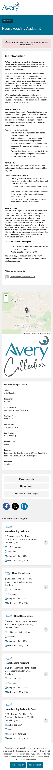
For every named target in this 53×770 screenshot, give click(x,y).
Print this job (26, 486)
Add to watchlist (26, 479)
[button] (26, 310)
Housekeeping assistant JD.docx (22, 277)
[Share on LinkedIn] (24, 506)
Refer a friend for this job (26, 493)
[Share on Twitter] (15, 506)
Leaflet (26, 333)
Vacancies (7, 20)
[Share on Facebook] (6, 506)
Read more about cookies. (26, 759)
